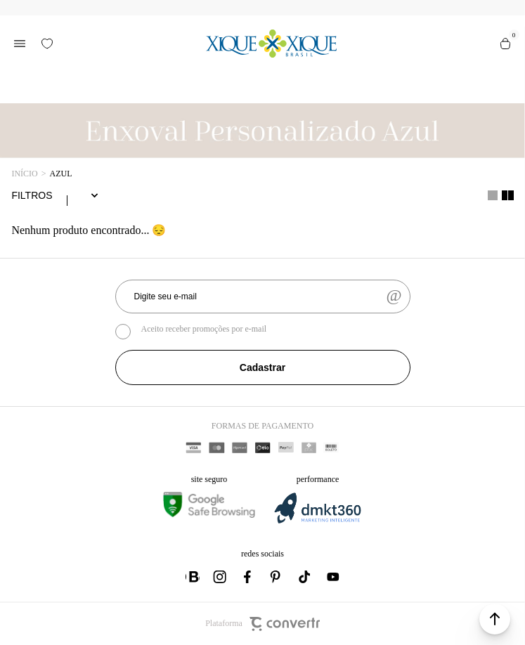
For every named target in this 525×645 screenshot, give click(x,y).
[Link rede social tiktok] (305, 576)
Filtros (31, 195)
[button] (494, 619)
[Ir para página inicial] (24, 174)
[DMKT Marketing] (317, 521)
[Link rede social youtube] (333, 576)
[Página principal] (270, 44)
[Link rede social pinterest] (276, 576)
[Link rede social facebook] (248, 576)
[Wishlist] (47, 43)
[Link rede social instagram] (220, 576)
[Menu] (19, 43)
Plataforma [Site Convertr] (262, 624)
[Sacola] (505, 43)
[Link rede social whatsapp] (192, 576)
